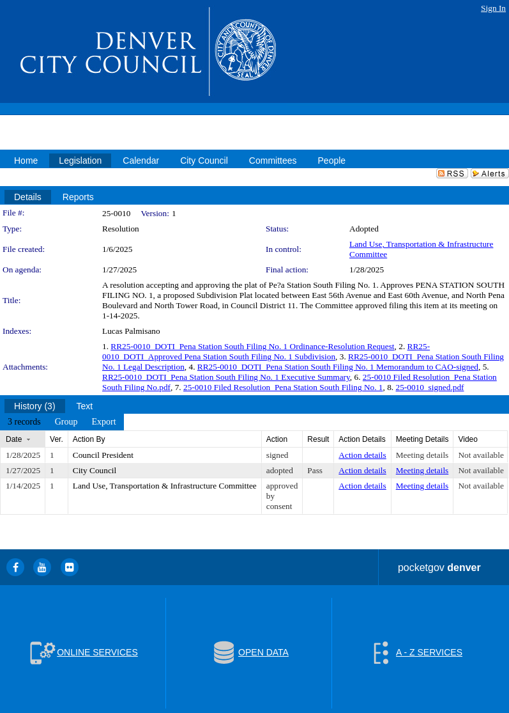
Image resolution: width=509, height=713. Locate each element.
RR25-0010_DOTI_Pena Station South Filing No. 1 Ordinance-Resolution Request (252, 346)
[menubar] (62, 422)
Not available (480, 455)
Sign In (493, 8)
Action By (89, 439)
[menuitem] (24, 422)
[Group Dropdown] (66, 422)
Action (276, 439)
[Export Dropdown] (103, 422)
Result (318, 439)
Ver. (56, 439)
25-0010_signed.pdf (430, 387)
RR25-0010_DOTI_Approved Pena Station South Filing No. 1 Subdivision (266, 351)
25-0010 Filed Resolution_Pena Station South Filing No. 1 (283, 387)
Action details (362, 455)
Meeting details (422, 455)
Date (14, 439)
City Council (95, 470)
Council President (103, 455)
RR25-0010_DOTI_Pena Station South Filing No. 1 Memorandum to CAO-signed (337, 367)
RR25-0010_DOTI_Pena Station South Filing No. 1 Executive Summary (226, 377)
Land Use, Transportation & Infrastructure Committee (165, 485)
